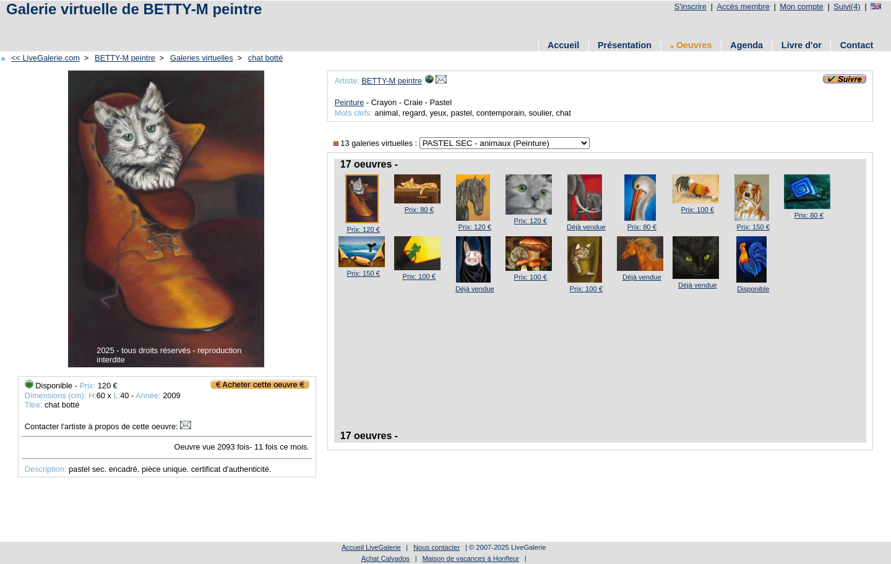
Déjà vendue (586, 227)
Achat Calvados (385, 558)
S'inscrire (690, 6)
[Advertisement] (228, 26)
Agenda (746, 45)
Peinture (349, 102)
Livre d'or (801, 45)
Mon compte (801, 6)
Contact (857, 45)
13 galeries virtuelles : (377, 143)
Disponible (753, 289)
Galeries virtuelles (201, 57)
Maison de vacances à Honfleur (470, 558)
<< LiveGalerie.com (45, 57)
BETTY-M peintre (125, 57)
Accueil (563, 45)
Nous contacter (436, 547)
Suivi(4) (846, 6)
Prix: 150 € (753, 227)
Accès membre (743, 6)
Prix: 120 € (363, 229)
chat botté (265, 57)
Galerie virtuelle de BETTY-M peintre (134, 9)
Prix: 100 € (697, 209)
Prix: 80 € (419, 209)
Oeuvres (691, 45)
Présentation (625, 45)
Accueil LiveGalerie (371, 547)
